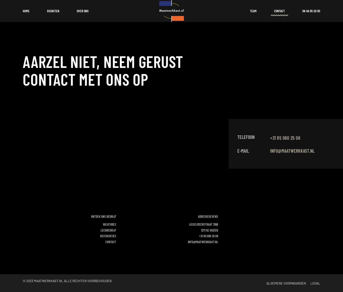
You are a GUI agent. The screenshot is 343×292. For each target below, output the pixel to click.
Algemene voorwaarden (286, 283)
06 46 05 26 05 (311, 11)
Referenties (108, 236)
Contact (279, 11)
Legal (315, 283)
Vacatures (109, 224)
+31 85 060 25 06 (208, 236)
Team (253, 11)
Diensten (53, 11)
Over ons (83, 11)
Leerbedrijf (108, 230)
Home (26, 11)
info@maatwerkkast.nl (292, 151)
